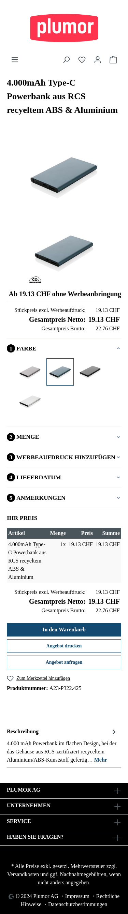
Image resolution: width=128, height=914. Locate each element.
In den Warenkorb (64, 629)
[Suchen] (66, 59)
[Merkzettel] (82, 59)
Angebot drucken (64, 645)
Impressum (77, 896)
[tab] (62, 745)
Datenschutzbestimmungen (77, 904)
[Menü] (15, 59)
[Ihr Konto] (97, 59)
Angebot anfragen (64, 662)
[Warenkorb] (113, 59)
